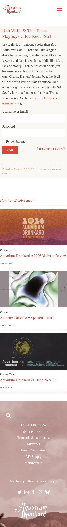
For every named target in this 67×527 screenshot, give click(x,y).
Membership (33, 463)
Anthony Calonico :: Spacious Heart (26, 318)
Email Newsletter (33, 450)
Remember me (15, 141)
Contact (41, 481)
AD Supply (33, 457)
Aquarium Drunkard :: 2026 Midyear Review (33, 256)
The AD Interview (34, 425)
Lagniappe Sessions (33, 431)
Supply (53, 481)
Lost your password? (51, 148)
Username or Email (15, 111)
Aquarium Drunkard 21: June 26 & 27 (28, 380)
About (30, 481)
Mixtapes (33, 444)
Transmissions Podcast (33, 437)
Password (8, 126)
